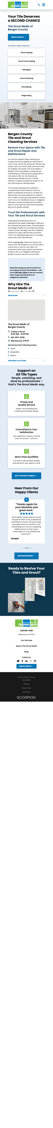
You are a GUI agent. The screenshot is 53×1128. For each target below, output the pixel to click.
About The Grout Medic (26, 647)
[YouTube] (18, 662)
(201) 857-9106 (26, 631)
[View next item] (31, 549)
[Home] (18, 5)
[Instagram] (35, 662)
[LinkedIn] (26, 662)
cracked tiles (18, 242)
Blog (26, 652)
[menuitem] (26, 681)
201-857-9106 (18, 338)
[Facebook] (22, 662)
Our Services (26, 641)
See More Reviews (26, 557)
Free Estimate (18, 37)
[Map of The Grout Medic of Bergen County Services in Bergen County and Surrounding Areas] (26, 310)
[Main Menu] (43, 4)
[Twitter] (31, 662)
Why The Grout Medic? (26, 477)
